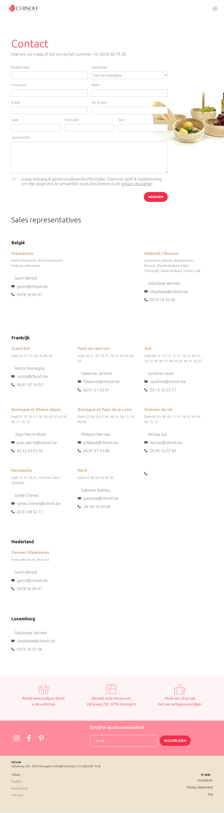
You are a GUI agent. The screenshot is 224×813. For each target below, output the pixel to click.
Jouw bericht (20, 137)
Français (17, 795)
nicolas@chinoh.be (166, 442)
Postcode (72, 120)
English (16, 781)
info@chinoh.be (64, 766)
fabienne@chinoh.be (101, 381)
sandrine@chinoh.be (168, 381)
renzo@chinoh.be (32, 376)
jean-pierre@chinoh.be (37, 442)
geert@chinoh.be (32, 286)
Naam (95, 85)
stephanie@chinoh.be (169, 291)
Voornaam (18, 85)
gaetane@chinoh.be (101, 498)
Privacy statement (200, 787)
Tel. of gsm (99, 102)
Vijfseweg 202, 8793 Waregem (111, 704)
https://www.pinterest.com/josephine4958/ (41, 738)
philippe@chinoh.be (100, 442)
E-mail (15, 102)
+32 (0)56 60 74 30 (88, 766)
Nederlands (19, 788)
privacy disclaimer (136, 183)
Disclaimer (205, 780)
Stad (121, 120)
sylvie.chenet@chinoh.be (39, 503)
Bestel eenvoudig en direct (43, 698)
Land (14, 120)
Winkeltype (99, 67)
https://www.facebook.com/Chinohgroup (29, 738)
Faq (210, 794)
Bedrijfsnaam (20, 67)
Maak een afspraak (180, 698)
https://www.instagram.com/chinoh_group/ (16, 738)
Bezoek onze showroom (111, 698)
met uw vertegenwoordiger (180, 704)
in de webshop (43, 704)
